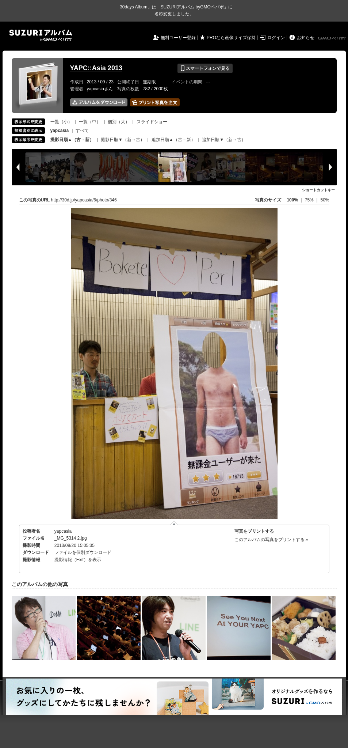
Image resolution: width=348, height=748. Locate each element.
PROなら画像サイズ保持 (231, 37)
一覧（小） (61, 121)
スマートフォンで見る (205, 68)
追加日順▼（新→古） (224, 139)
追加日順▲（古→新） (173, 139)
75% (310, 200)
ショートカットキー (318, 190)
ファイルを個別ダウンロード (82, 552)
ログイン (276, 37)
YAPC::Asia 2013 (96, 68)
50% (324, 200)
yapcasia (63, 531)
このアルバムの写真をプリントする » (271, 539)
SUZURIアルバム (41, 35)
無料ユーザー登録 (178, 37)
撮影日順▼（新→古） (123, 139)
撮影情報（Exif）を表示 (77, 559)
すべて (82, 130)
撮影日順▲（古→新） (72, 139)
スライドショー (152, 121)
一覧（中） (90, 121)
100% (292, 200)
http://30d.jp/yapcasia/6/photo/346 (84, 200)
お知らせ (305, 37)
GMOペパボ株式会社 (332, 38)
